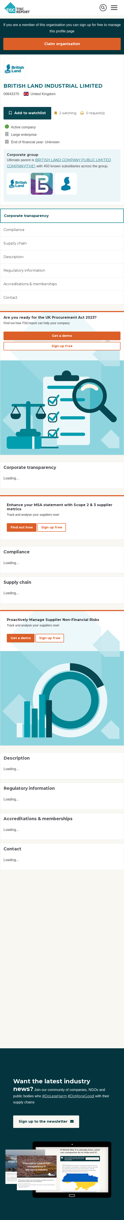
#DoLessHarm (54, 1096)
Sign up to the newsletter (46, 1121)
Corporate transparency (26, 216)
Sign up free (62, 346)
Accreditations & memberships (30, 284)
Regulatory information (24, 270)
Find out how (22, 527)
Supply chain (15, 243)
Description (14, 257)
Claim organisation (62, 44)
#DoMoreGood (81, 1096)
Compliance (14, 230)
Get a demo (62, 336)
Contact (11, 297)
